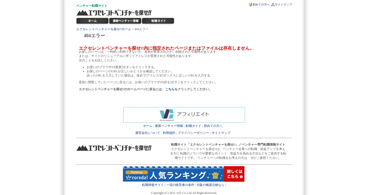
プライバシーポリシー (193, 133)
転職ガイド (193, 126)
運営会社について (147, 133)
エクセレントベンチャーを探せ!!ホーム (103, 29)
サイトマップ (283, 4)
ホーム (147, 126)
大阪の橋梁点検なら (210, 185)
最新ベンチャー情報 (125, 21)
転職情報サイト (153, 185)
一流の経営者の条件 (180, 185)
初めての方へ (261, 4)
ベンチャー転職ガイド (158, 21)
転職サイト (99, 6)
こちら (170, 89)
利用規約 (169, 133)
